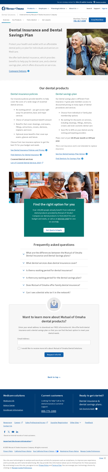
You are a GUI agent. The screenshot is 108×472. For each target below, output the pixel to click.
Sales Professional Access (35, 422)
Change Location (100, 2)
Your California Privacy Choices (44, 451)
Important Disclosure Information (17, 441)
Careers (17, 422)
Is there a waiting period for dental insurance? (49, 270)
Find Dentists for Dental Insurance (25, 155)
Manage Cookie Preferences (90, 451)
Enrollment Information (13, 410)
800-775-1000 (48, 411)
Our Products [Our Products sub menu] (17, 20)
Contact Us (7, 426)
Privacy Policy (8, 451)
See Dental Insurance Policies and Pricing (28, 150)
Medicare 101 (8, 401)
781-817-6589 (79, 20)
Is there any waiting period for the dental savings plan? (53, 277)
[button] (32, 8)
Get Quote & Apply (54, 230)
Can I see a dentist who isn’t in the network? (48, 292)
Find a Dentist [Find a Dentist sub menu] (32, 20)
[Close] (103, 457)
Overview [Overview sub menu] (6, 20)
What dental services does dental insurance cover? (51, 262)
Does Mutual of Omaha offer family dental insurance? (53, 285)
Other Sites (74, 422)
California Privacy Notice (22, 451)
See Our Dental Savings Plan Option (70, 154)
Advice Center (9, 405)
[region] (54, 464)
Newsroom (7, 422)
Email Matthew (97, 20)
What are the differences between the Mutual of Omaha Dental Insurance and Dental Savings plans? (54, 254)
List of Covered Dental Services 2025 (26, 163)
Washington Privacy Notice (69, 451)
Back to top (53, 377)
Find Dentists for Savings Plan (68, 158)
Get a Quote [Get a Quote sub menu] (46, 20)
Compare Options (17, 71)
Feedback (89, 422)
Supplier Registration (59, 422)
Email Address (23, 338)
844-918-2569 (63, 219)
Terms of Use (57, 465)
